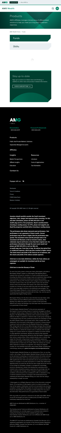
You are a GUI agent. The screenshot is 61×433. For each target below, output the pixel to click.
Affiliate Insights (15, 162)
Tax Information (35, 165)
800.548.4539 (15, 130)
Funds (16, 38)
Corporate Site (13, 2)
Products (13, 137)
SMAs (16, 46)
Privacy (12, 194)
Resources (35, 155)
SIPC (14, 405)
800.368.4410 (36, 130)
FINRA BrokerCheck (15, 197)
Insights (13, 155)
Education (13, 165)
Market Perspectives (16, 159)
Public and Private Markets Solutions (21, 141)
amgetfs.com (45, 225)
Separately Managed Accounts (19, 145)
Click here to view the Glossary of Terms (22, 267)
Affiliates (13, 150)
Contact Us (14, 171)
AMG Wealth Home (15, 31)
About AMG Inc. (24, 2)
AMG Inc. (13, 123)
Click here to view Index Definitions (21, 259)
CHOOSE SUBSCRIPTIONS (21, 86)
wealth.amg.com (15, 223)
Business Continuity (15, 200)
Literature (34, 159)
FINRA (11, 405)
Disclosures (13, 188)
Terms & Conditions (15, 191)
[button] (57, 8)
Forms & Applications (37, 162)
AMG (7, 8)
